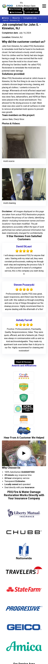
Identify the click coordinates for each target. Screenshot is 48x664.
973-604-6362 (24, 611)
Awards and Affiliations (24, 365)
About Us (16, 18)
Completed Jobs (30, 18)
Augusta (11, 571)
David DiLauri (24, 246)
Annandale (13, 562)
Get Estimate (15, 9)
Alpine (10, 553)
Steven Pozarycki (24, 284)
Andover (11, 558)
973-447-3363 (31, 9)
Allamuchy (12, 545)
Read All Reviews (24, 362)
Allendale (12, 549)
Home (5, 18)
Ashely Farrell (24, 320)
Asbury (11, 566)
